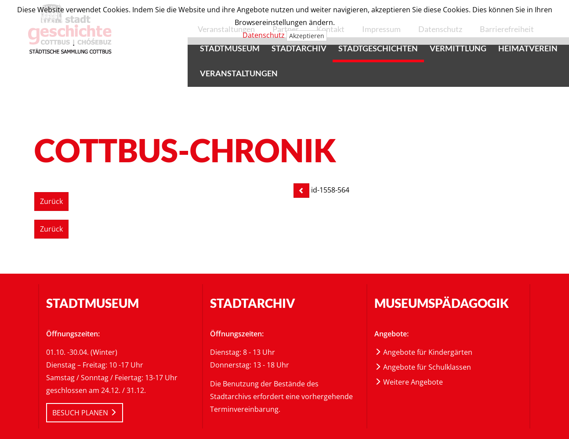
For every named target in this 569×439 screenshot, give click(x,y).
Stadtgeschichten (378, 48)
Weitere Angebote (408, 382)
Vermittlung (458, 48)
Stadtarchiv (299, 48)
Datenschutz (264, 35)
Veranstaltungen (239, 73)
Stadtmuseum (230, 48)
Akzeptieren (306, 36)
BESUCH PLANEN (84, 413)
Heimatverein (528, 48)
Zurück (51, 201)
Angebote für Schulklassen (422, 367)
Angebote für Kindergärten (423, 352)
